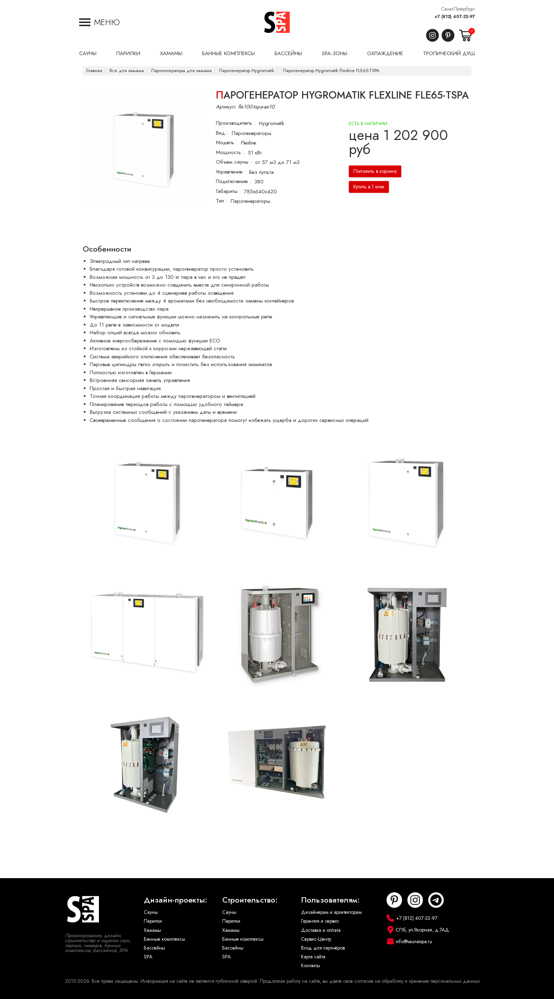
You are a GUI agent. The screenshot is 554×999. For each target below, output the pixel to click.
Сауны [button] (87, 53)
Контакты (310, 965)
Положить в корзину (375, 171)
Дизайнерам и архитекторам (331, 912)
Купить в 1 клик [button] (368, 186)
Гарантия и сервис (320, 921)
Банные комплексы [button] (228, 53)
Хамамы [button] (171, 53)
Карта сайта (313, 956)
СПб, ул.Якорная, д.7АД (422, 930)
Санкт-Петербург (458, 9)
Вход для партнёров (323, 948)
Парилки (153, 921)
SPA (148, 956)
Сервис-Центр (316, 939)
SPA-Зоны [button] (334, 53)
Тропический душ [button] (449, 53)
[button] (99, 22)
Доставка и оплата (321, 930)
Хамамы (152, 930)
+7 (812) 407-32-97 (455, 16)
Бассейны (154, 948)
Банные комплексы (164, 939)
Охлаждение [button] (385, 53)
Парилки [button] (128, 53)
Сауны (151, 912)
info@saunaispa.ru (414, 941)
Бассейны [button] (288, 53)
